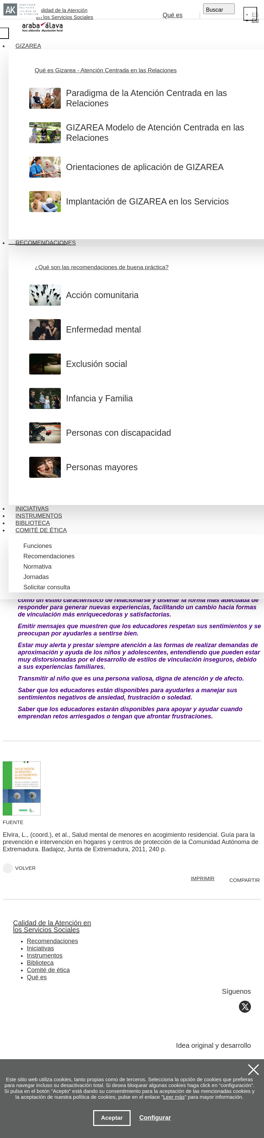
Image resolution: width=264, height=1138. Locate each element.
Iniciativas (32, 508)
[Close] (250, 14)
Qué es (173, 15)
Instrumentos (38, 516)
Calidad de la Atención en (121, 926)
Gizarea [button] (28, 46)
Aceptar (112, 1118)
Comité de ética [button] (41, 530)
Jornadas (36, 576)
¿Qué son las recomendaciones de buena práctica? (101, 267)
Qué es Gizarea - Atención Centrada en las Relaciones (106, 70)
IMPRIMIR (202, 878)
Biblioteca (32, 523)
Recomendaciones (49, 556)
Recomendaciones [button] (45, 243)
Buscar (214, 10)
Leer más (174, 1097)
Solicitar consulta (46, 587)
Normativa (37, 566)
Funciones (37, 545)
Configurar (155, 1117)
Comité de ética (48, 970)
